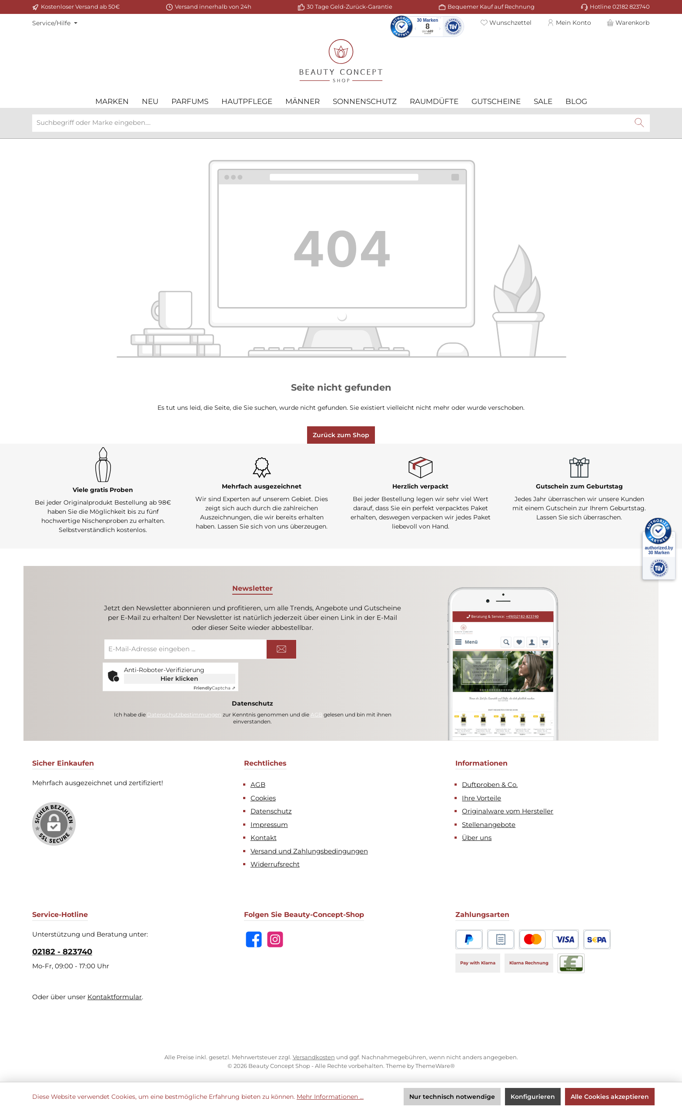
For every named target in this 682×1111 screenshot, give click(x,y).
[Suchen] (639, 122)
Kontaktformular (114, 995)
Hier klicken (179, 677)
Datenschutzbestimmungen (184, 713)
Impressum (269, 823)
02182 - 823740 (62, 950)
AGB (316, 713)
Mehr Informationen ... (330, 1097)
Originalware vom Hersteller (507, 810)
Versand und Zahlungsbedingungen (309, 850)
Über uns (476, 836)
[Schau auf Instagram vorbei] (275, 938)
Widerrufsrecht (275, 863)
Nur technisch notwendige (452, 1097)
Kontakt (264, 836)
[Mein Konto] (569, 22)
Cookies (263, 797)
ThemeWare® (435, 1064)
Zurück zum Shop (341, 434)
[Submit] (281, 648)
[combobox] (330, 122)
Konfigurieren (533, 1097)
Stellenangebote (488, 823)
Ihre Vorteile (481, 797)
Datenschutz (271, 810)
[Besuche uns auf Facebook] (254, 938)
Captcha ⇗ (214, 686)
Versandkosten (314, 1055)
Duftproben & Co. (490, 783)
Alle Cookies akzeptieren (610, 1097)
